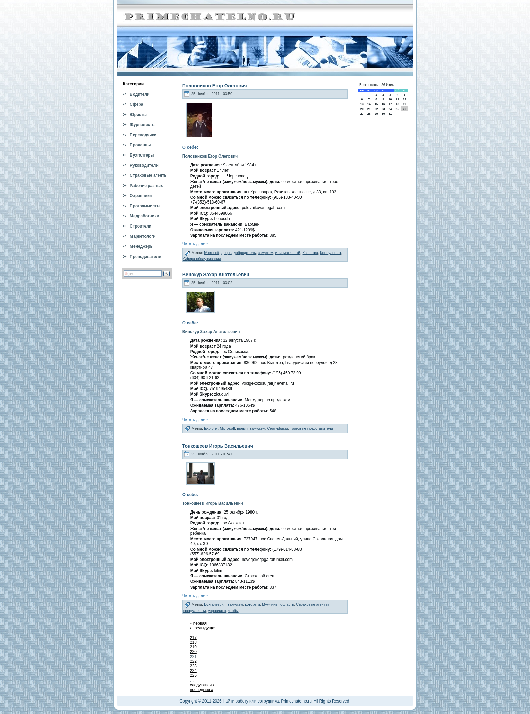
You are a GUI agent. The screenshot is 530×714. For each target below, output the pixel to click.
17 (390, 104)
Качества (310, 253)
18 (397, 104)
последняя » (201, 689)
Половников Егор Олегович (214, 85)
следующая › (202, 685)
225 (193, 675)
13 (362, 104)
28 (369, 113)
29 (376, 113)
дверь (226, 253)
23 (383, 109)
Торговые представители (311, 428)
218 (193, 642)
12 (404, 99)
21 (369, 109)
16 (383, 104)
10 (390, 99)
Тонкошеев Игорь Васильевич (217, 446)
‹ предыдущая (203, 628)
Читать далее (195, 244)
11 (397, 99)
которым (252, 604)
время (242, 428)
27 (362, 113)
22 (376, 109)
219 (193, 647)
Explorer (211, 428)
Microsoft (211, 253)
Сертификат (277, 428)
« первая (198, 623)
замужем (265, 253)
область (287, 604)
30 (383, 113)
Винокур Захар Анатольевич (215, 274)
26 (404, 109)
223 (193, 666)
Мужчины (270, 604)
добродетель (245, 253)
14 (369, 104)
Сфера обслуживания (202, 259)
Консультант (330, 253)
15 (376, 104)
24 (390, 109)
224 (193, 670)
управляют (217, 611)
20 (362, 109)
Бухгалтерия (215, 604)
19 (404, 104)
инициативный (287, 253)
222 (193, 661)
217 (193, 637)
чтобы (233, 611)
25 (397, 109)
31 (390, 113)
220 (193, 651)
